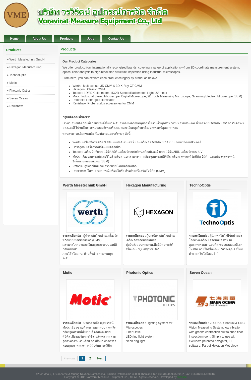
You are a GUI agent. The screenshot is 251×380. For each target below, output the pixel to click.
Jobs (90, 38)
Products (66, 38)
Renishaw (15, 106)
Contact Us (116, 38)
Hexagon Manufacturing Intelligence (24, 68)
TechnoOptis (16, 75)
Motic (12, 83)
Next (100, 358)
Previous (69, 358)
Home (14, 38)
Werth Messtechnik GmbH (26, 59)
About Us (39, 38)
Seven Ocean (17, 98)
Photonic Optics (19, 90)
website (182, 376)
